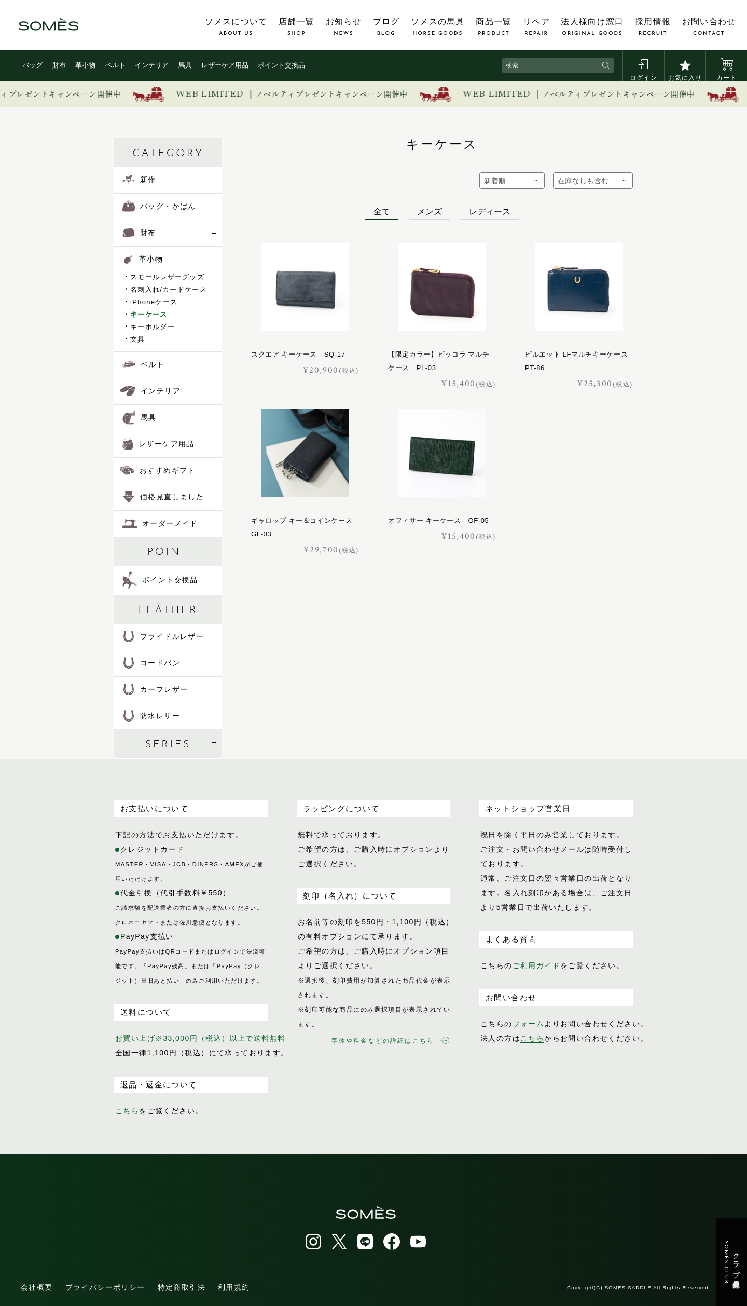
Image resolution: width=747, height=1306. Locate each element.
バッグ (32, 65)
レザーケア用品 (224, 65)
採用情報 (653, 27)
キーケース (149, 314)
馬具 (185, 65)
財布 (59, 65)
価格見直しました (163, 497)
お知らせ (344, 27)
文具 (137, 339)
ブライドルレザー (163, 636)
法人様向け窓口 (592, 27)
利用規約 (234, 1287)
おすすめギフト (158, 470)
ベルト (115, 65)
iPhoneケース (153, 302)
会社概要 (37, 1287)
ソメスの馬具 (438, 27)
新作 (139, 179)
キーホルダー (152, 327)
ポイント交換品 (281, 65)
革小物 (85, 65)
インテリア (152, 65)
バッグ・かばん (159, 206)
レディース (489, 211)
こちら (127, 1111)
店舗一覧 (296, 27)
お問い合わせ (709, 27)
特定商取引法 (181, 1287)
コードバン (151, 663)
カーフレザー (155, 689)
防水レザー (151, 716)
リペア (536, 27)
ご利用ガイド (536, 965)
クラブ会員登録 (731, 1262)
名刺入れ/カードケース (168, 289)
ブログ (386, 27)
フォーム (529, 1023)
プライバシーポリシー (105, 1287)
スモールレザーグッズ (167, 277)
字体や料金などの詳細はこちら (390, 1040)
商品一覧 (493, 27)
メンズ (429, 211)
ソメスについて (236, 27)
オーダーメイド (160, 523)
